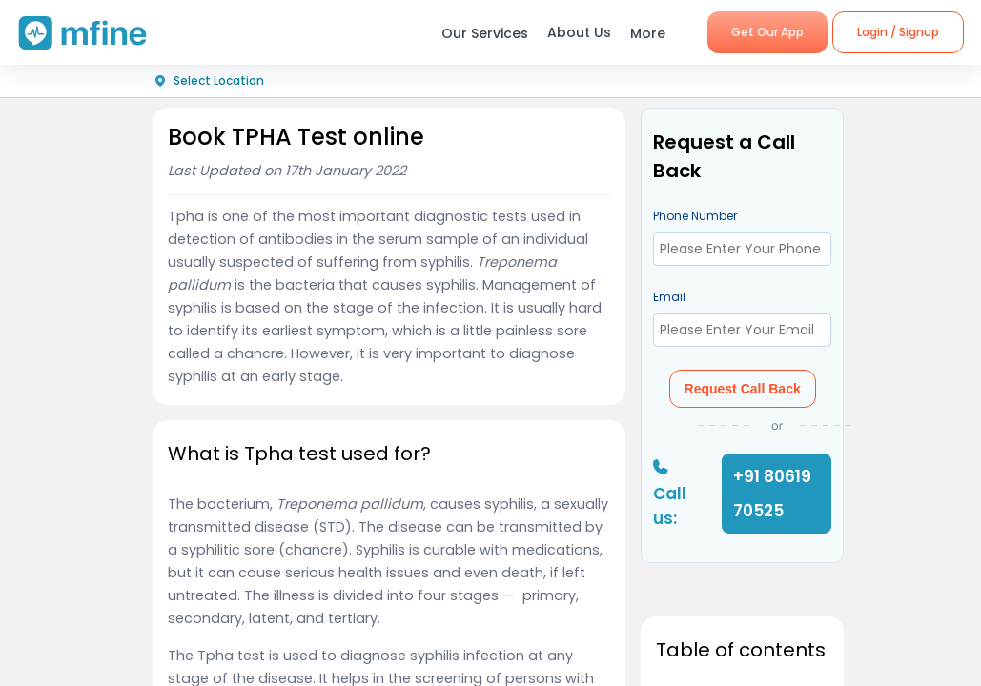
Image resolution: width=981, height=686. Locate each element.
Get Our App (767, 32)
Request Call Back (743, 388)
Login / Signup (898, 32)
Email (669, 297)
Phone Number (695, 216)
